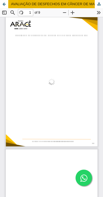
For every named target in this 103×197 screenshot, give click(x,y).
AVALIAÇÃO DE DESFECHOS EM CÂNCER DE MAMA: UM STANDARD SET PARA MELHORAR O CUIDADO (57, 4)
